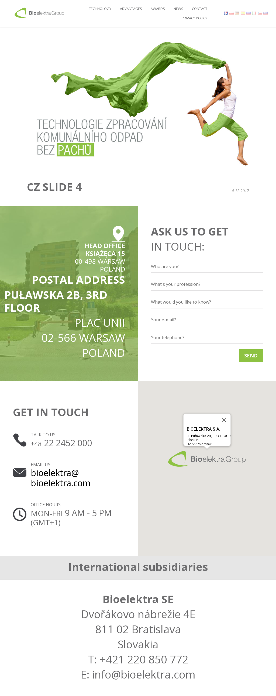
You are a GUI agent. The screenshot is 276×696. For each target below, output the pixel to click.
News (178, 8)
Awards (158, 8)
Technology (100, 8)
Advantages (131, 8)
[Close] (224, 420)
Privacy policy (194, 18)
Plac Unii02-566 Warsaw (209, 436)
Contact (199, 8)
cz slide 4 (54, 186)
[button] (206, 459)
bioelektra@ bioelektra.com (61, 478)
